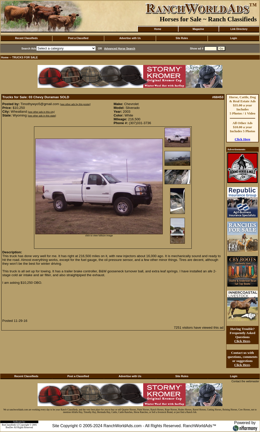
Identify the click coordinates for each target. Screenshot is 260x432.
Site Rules (182, 38)
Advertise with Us (130, 38)
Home (157, 29)
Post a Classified (78, 38)
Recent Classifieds (26, 38)
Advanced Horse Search (119, 48)
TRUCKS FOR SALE (25, 57)
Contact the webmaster (245, 381)
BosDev (9, 427)
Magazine (198, 29)
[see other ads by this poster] (75, 104)
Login (233, 38)
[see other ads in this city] (41, 112)
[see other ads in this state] (42, 115)
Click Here (242, 139)
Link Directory (238, 29)
